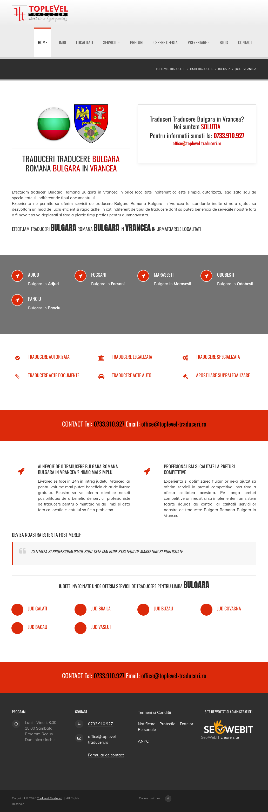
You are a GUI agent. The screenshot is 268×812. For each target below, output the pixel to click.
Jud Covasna (229, 608)
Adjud (33, 274)
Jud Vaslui (101, 626)
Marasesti (163, 274)
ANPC (143, 741)
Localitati (84, 42)
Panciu (34, 298)
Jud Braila (101, 608)
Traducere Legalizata (132, 356)
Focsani (98, 274)
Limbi (61, 42)
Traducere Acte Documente (53, 375)
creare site (230, 737)
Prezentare (199, 42)
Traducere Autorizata (49, 356)
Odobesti (225, 274)
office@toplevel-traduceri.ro (173, 423)
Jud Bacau (37, 626)
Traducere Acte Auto (131, 375)
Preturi (136, 42)
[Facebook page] (168, 798)
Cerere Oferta (165, 42)
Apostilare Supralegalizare (223, 375)
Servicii (111, 42)
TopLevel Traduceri (49, 798)
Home (42, 42)
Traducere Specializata (218, 356)
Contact (245, 42)
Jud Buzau (163, 608)
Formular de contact (106, 755)
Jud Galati (37, 608)
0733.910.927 (109, 423)
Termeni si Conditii (154, 712)
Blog (224, 42)
